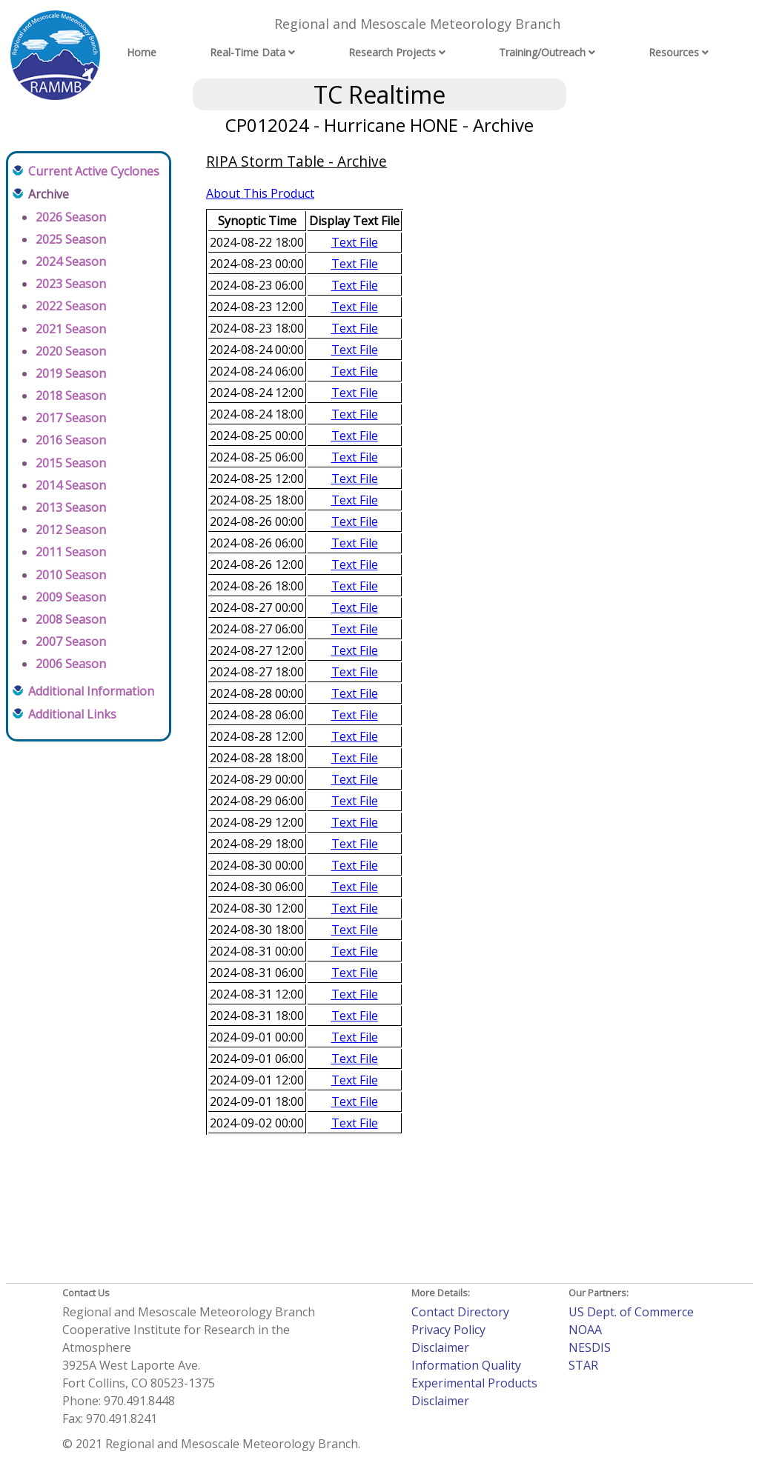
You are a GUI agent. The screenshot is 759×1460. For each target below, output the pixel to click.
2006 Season (71, 664)
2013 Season (71, 507)
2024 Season (71, 261)
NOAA (585, 1329)
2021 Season (71, 329)
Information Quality (466, 1365)
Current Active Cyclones (93, 171)
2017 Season (71, 418)
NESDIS (590, 1347)
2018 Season (71, 395)
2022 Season (71, 306)
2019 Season (71, 373)
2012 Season (71, 529)
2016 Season (71, 440)
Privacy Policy (448, 1329)
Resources (674, 52)
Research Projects (392, 52)
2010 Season (71, 575)
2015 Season (71, 463)
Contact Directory (460, 1312)
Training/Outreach (542, 52)
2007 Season (71, 641)
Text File (354, 242)
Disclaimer (440, 1347)
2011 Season (71, 552)
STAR (583, 1365)
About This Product (260, 193)
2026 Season (71, 217)
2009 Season (71, 597)
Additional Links (72, 714)
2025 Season (71, 239)
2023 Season (71, 284)
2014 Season (71, 485)
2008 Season (71, 619)
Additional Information (91, 691)
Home (141, 52)
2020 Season (71, 351)
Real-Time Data (247, 52)
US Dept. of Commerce (631, 1312)
